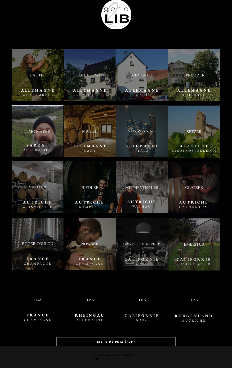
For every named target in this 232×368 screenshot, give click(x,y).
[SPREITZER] (194, 75)
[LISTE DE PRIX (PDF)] (116, 341)
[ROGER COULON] (37, 244)
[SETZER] (194, 132)
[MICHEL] (89, 131)
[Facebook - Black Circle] (9, 10)
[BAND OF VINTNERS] (142, 244)
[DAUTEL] (38, 75)
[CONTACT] (135, 38)
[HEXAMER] (142, 75)
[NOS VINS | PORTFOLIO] (69, 38)
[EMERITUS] (194, 244)
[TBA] (37, 300)
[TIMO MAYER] (37, 132)
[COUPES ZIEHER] (170, 38)
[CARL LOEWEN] (89, 75)
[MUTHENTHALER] (142, 187)
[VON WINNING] (142, 131)
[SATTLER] (37, 187)
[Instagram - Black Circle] (2, 10)
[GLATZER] (194, 188)
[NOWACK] (90, 244)
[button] (104, 38)
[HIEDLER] (90, 187)
